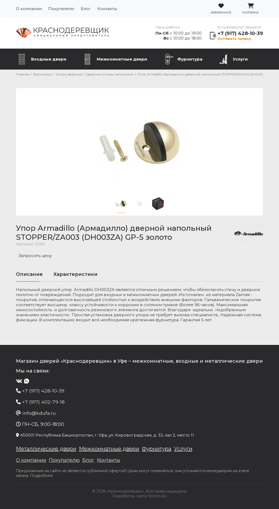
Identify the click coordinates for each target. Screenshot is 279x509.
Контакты (107, 8)
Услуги (240, 59)
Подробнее (41, 475)
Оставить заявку (234, 38)
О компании (29, 8)
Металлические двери (46, 449)
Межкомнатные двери (122, 59)
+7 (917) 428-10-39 (240, 33)
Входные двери (48, 59)
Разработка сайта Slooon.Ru (139, 496)
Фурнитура (189, 59)
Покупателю (61, 8)
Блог (86, 8)
